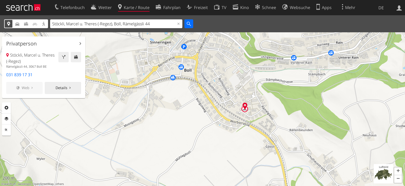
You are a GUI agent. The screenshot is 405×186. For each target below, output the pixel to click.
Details (61, 87)
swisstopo (24, 184)
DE (381, 8)
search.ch (10, 184)
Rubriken (6, 107)
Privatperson (21, 44)
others (59, 184)
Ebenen (6, 118)
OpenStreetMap (43, 184)
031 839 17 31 (19, 75)
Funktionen (6, 130)
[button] (398, 171)
